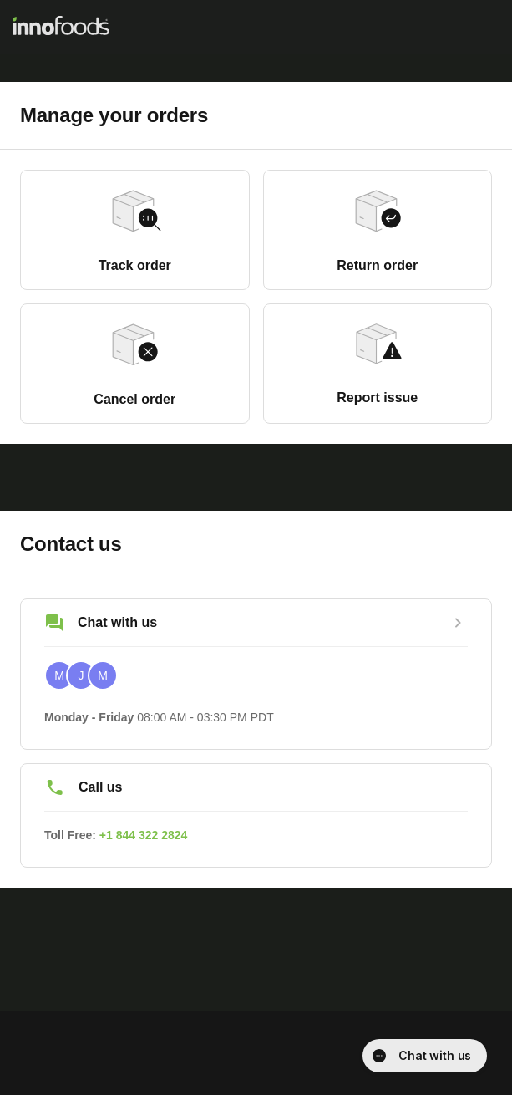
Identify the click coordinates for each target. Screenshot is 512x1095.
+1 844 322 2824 (143, 835)
